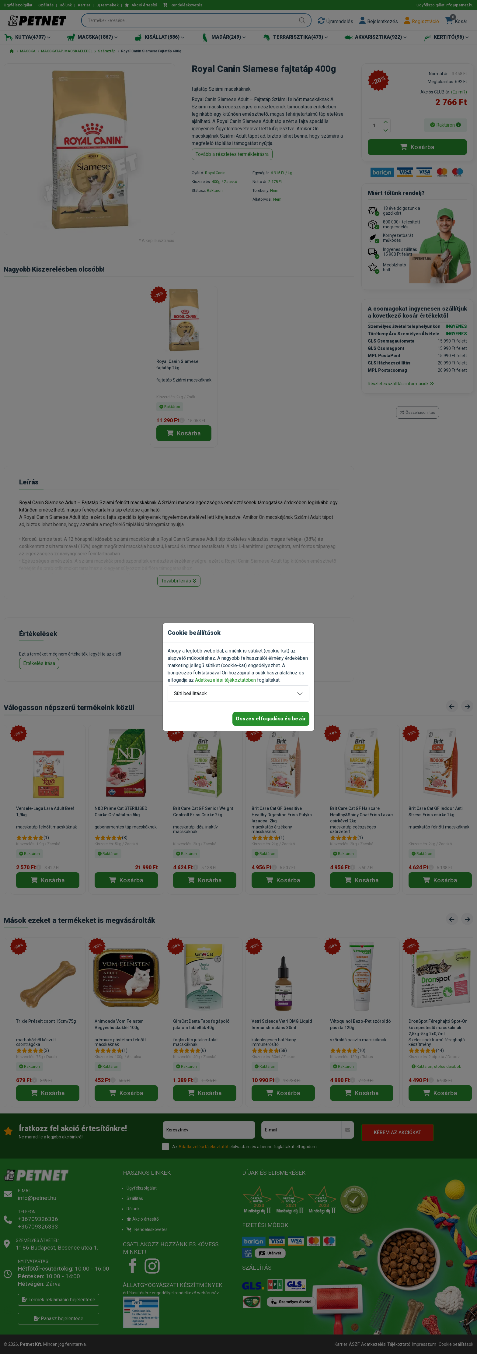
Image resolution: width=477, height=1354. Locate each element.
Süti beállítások (190, 693)
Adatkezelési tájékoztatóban (225, 680)
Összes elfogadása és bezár (271, 719)
